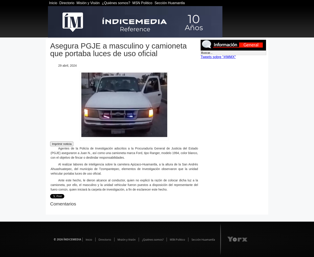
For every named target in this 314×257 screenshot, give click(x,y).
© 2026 (58, 239)
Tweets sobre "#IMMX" (218, 57)
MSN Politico (142, 3)
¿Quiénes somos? (116, 3)
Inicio (53, 3)
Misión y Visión (88, 3)
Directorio (66, 3)
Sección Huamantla (170, 3)
